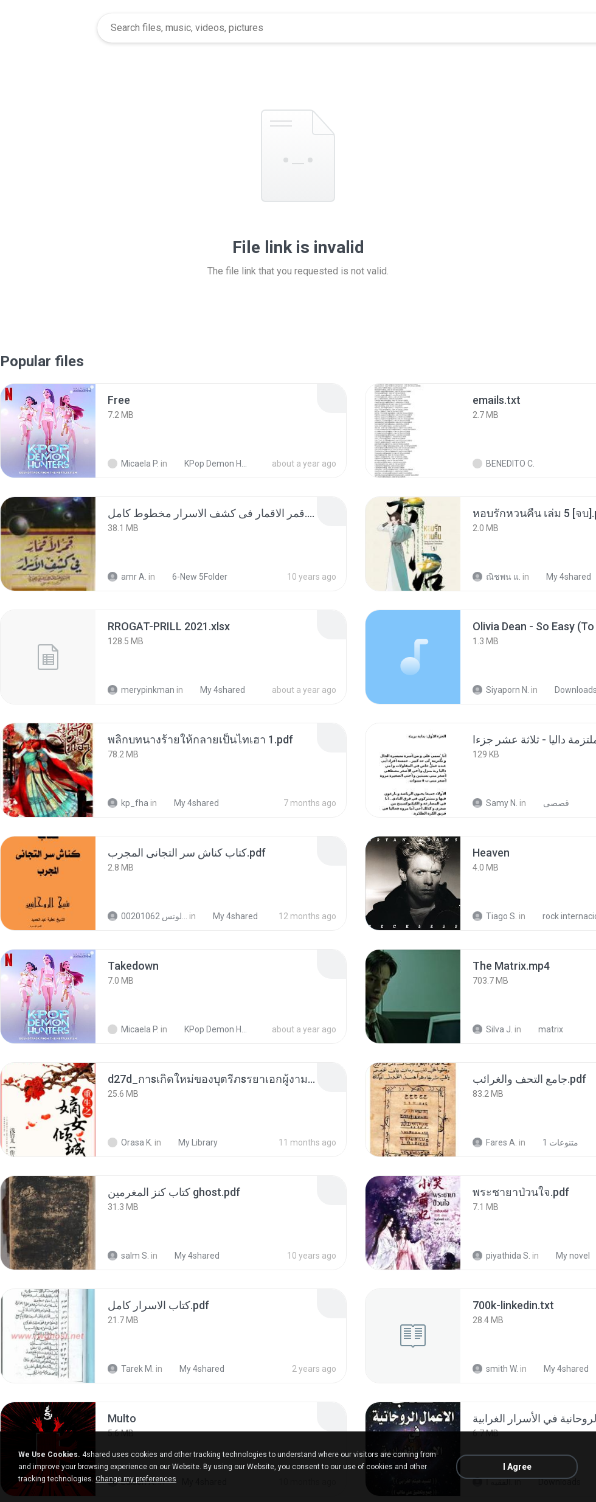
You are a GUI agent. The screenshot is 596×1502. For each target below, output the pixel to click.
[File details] (48, 431)
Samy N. (495, 803)
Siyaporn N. (501, 690)
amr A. (127, 577)
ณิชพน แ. (497, 577)
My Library (191, 1142)
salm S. (128, 1255)
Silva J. (493, 1029)
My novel (566, 1255)
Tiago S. (495, 916)
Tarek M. (131, 1369)
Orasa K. (130, 1142)
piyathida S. (501, 1255)
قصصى (549, 803)
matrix (544, 1029)
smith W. (495, 1369)
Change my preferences (135, 1479)
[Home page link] (49, 28)
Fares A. (495, 1142)
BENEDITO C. (504, 463)
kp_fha (128, 803)
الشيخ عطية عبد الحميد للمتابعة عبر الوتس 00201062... (147, 916)
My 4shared (562, 577)
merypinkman (141, 690)
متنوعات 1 (553, 1142)
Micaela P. (133, 463)
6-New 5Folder (193, 577)
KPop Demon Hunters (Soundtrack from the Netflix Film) (211, 463)
